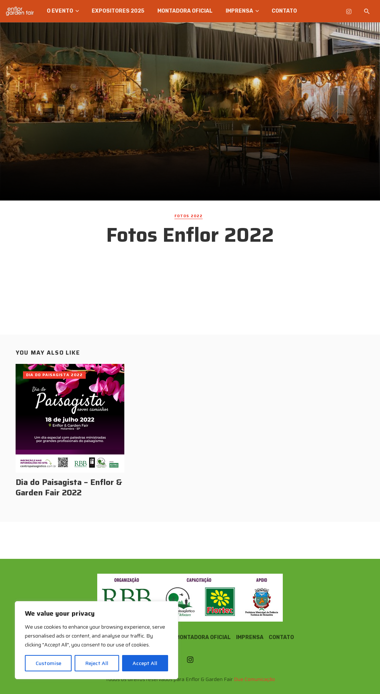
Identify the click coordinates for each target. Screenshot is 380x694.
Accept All (144, 663)
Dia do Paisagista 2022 (54, 375)
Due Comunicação (254, 679)
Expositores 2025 (118, 11)
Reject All (96, 663)
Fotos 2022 (188, 216)
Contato (284, 11)
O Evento (60, 11)
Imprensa (239, 11)
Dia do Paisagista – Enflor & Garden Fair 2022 (69, 487)
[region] (96, 640)
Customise (48, 663)
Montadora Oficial (185, 11)
